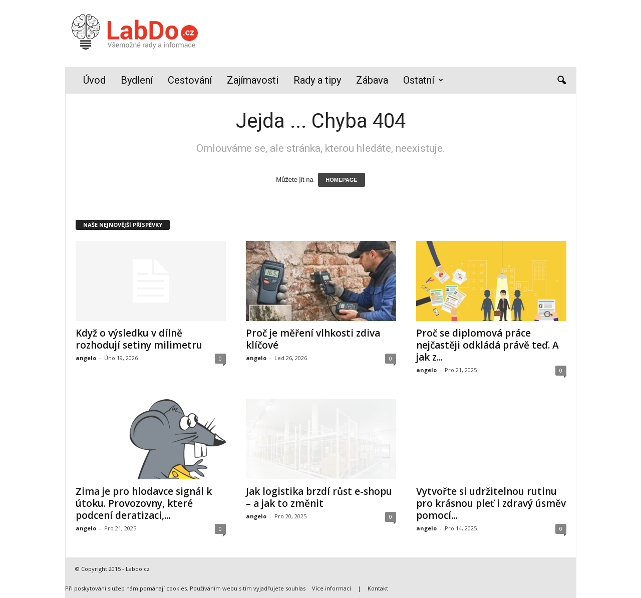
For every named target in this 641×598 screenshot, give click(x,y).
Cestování (190, 80)
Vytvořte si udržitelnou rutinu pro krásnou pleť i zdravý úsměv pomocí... (491, 503)
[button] (561, 81)
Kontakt (378, 588)
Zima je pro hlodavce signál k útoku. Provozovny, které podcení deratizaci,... (144, 503)
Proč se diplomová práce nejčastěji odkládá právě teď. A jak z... (487, 345)
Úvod (94, 80)
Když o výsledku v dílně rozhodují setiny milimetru (139, 339)
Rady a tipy (317, 80)
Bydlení (137, 80)
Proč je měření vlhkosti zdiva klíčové (313, 339)
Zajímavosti (252, 80)
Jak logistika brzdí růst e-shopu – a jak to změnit (319, 497)
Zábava (372, 80)
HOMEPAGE (341, 180)
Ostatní (423, 80)
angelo (86, 358)
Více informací (331, 588)
